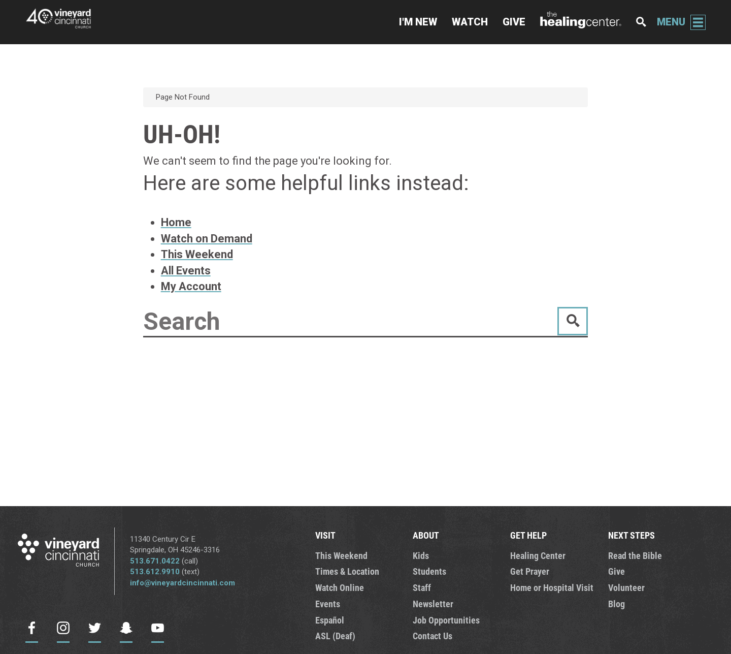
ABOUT (426, 535)
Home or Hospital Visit (551, 587)
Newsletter (433, 604)
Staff (422, 587)
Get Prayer (529, 571)
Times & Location (347, 571)
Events (327, 604)
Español (329, 620)
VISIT (325, 535)
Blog (616, 604)
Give (514, 22)
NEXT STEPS (631, 535)
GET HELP (528, 535)
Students (429, 571)
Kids (421, 555)
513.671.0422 (155, 561)
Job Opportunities (446, 620)
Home (176, 222)
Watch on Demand (206, 238)
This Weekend (197, 254)
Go (572, 321)
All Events (186, 270)
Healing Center (538, 555)
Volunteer (626, 587)
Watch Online (339, 587)
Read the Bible (635, 555)
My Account (191, 286)
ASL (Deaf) (335, 636)
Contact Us (432, 636)
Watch (470, 22)
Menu (671, 22)
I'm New (418, 22)
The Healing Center (580, 22)
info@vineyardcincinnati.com (182, 582)
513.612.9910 (155, 571)
